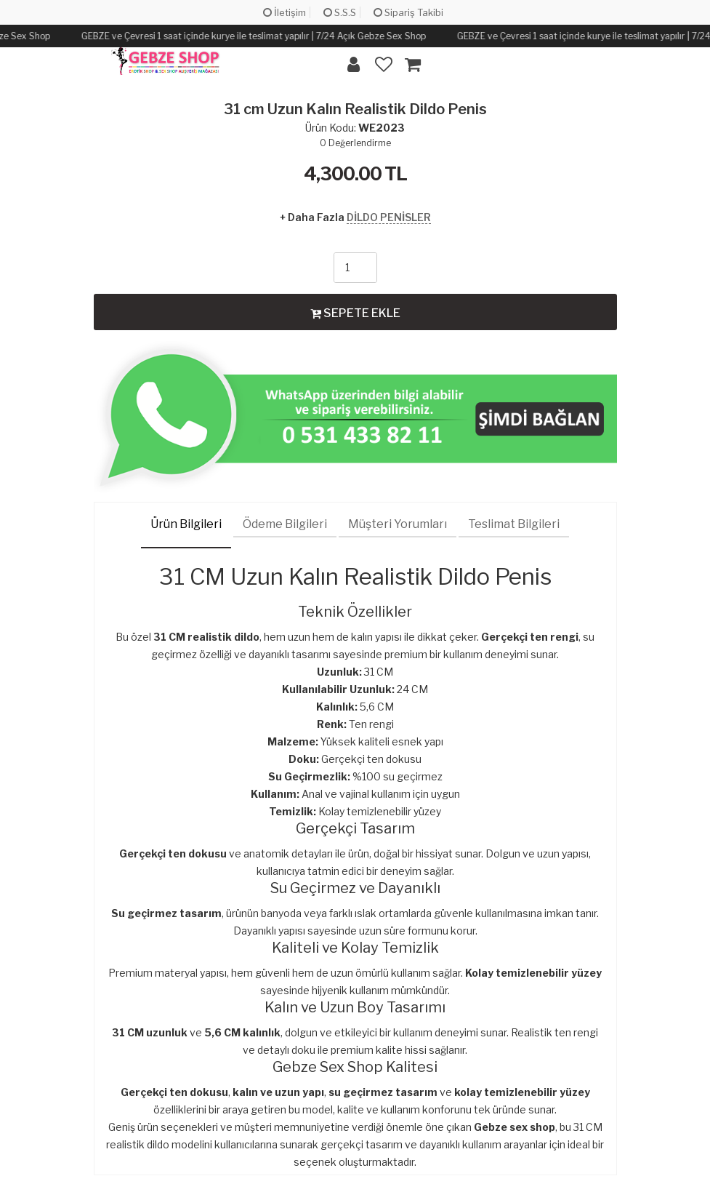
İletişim (284, 12)
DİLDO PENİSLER (389, 217)
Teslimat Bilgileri (514, 524)
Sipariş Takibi (408, 12)
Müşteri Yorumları (397, 524)
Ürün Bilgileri (186, 524)
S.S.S (339, 12)
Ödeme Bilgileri (285, 524)
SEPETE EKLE (355, 312)
